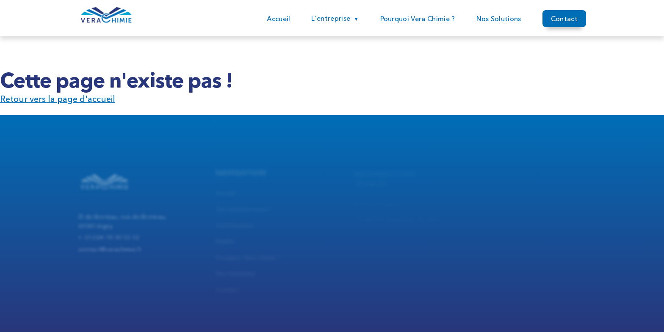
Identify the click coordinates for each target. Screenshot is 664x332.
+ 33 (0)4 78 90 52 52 (108, 241)
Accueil (278, 18)
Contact (564, 19)
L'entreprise (330, 18)
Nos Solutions (498, 19)
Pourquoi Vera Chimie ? (417, 18)
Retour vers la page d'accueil (57, 99)
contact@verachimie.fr (110, 253)
